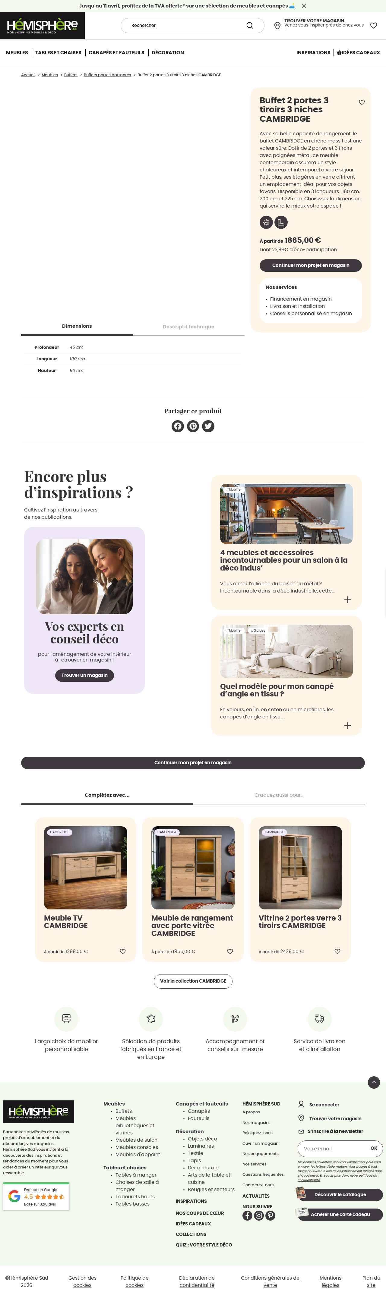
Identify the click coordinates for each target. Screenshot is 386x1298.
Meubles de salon (136, 1140)
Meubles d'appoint (137, 1154)
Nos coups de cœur (200, 1213)
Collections (191, 1234)
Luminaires (201, 1146)
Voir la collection (193, 981)
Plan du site (371, 1282)
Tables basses (132, 1204)
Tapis (194, 1160)
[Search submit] (250, 25)
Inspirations (191, 1201)
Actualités (256, 1196)
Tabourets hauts (135, 1196)
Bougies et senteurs (211, 1189)
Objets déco (202, 1139)
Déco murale (203, 1167)
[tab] (77, 326)
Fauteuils (198, 1118)
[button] (178, 426)
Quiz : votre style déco (204, 1245)
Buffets (123, 1111)
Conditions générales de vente (270, 1282)
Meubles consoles (136, 1147)
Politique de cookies (135, 1282)
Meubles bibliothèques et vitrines (134, 1125)
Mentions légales (330, 1282)
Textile (195, 1153)
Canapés (199, 1111)
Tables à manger (136, 1175)
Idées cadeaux (193, 1224)
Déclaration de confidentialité (197, 1282)
